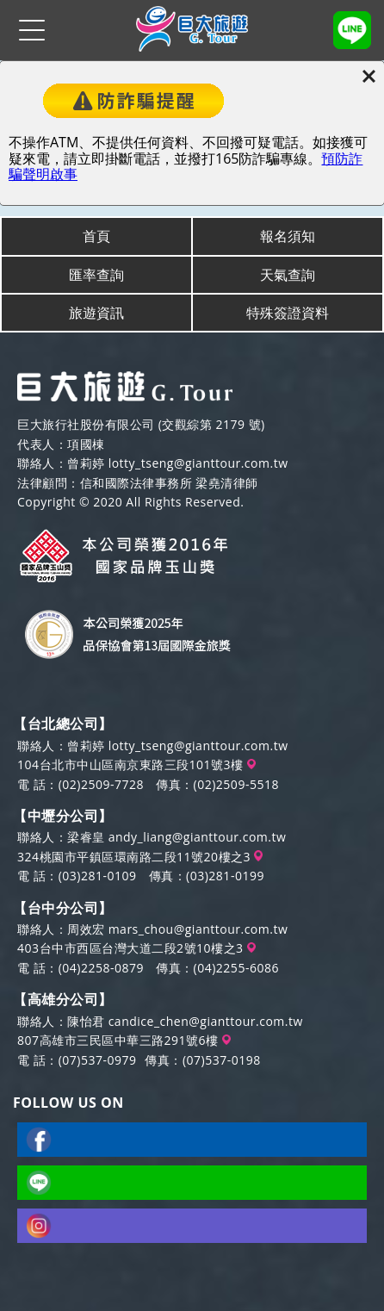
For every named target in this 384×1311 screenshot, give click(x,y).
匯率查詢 (96, 274)
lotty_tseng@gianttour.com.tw (198, 463)
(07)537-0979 (98, 1060)
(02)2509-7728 (101, 784)
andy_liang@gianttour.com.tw (197, 837)
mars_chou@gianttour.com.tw (198, 929)
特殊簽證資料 (287, 312)
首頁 (96, 236)
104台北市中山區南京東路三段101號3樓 (136, 764)
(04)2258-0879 (101, 968)
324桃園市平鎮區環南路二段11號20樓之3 (140, 856)
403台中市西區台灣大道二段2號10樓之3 (136, 948)
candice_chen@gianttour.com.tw (205, 1021)
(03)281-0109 (98, 875)
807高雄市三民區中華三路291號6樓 (124, 1040)
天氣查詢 (287, 274)
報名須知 (287, 236)
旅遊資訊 (96, 312)
